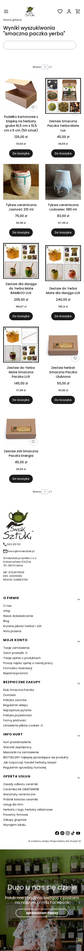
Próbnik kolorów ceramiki (20, 799)
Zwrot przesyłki (14, 653)
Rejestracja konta (15, 673)
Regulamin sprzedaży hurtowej (24, 767)
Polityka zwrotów (15, 700)
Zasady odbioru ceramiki (20, 784)
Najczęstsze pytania (17, 710)
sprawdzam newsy (42, 913)
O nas (7, 606)
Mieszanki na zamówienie (21, 752)
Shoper (74, 841)
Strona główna (12, 20)
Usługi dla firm (13, 804)
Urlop (6, 611)
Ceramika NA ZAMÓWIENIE (21, 789)
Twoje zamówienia (16, 648)
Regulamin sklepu (15, 705)
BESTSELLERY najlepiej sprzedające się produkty (35, 757)
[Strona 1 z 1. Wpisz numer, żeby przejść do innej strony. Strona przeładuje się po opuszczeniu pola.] (45, 67)
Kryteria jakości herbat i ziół (22, 626)
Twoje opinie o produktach (22, 658)
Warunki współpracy (17, 747)
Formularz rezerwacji (17, 668)
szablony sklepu (40, 841)
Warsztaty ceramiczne (19, 794)
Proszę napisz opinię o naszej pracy (28, 663)
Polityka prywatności (17, 715)
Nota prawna (12, 631)
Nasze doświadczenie (18, 616)
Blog (6, 621)
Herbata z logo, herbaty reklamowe (28, 810)
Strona (37, 67)
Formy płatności (14, 720)
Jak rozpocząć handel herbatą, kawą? (29, 762)
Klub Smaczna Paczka (18, 690)
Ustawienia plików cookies (21, 725)
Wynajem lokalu (14, 825)
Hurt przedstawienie (17, 742)
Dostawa (9, 695)
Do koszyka (21, 153)
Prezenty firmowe (15, 815)
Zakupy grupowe (15, 820)
